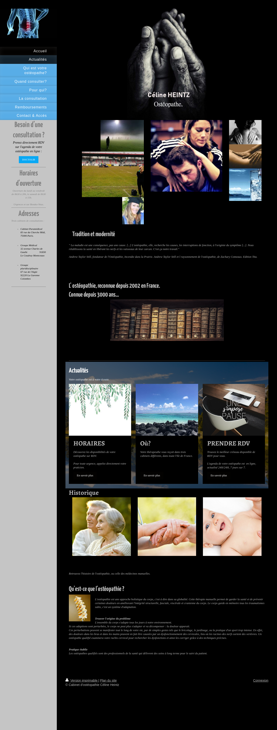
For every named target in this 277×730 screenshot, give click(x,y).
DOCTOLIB (28, 159)
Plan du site (108, 680)
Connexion (260, 680)
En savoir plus (85, 475)
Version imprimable (81, 680)
